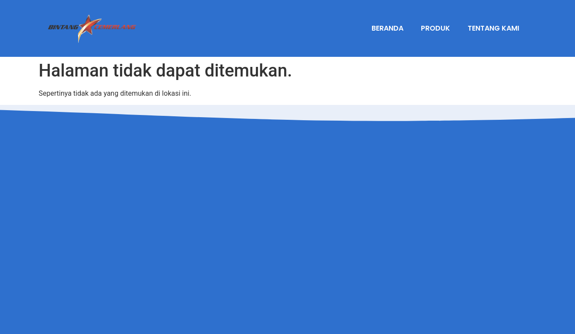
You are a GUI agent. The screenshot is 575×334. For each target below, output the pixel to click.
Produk (435, 28)
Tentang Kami (493, 28)
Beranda (387, 28)
